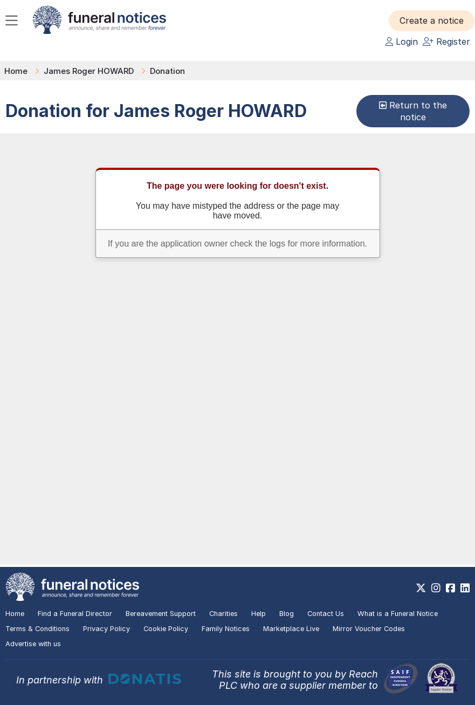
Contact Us (325, 614)
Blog (286, 614)
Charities (223, 614)
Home (15, 71)
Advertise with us (33, 644)
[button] (431, 20)
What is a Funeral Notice (397, 614)
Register (446, 41)
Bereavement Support (161, 614)
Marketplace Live (291, 629)
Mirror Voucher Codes (369, 629)
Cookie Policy (165, 629)
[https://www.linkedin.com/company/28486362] (465, 587)
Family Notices (226, 629)
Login (401, 41)
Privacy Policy (106, 629)
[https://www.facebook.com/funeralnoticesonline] (450, 587)
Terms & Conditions (37, 629)
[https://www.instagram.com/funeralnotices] (435, 587)
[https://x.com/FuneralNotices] (421, 587)
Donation (167, 71)
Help (258, 614)
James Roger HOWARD (89, 71)
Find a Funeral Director (75, 614)
